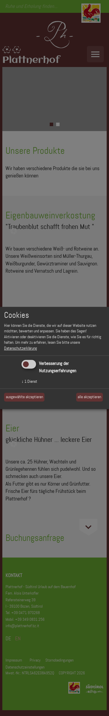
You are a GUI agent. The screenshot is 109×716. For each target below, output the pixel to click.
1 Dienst (29, 381)
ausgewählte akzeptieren (24, 397)
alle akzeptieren (89, 397)
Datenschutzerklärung (20, 348)
